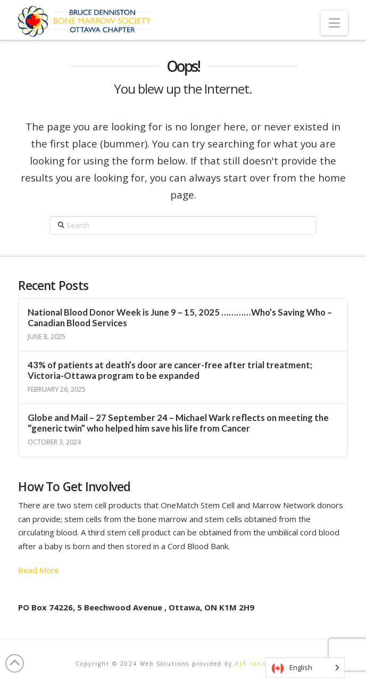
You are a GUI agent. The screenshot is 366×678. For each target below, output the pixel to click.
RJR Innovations (263, 663)
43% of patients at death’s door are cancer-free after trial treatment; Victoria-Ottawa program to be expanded (170, 370)
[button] (334, 23)
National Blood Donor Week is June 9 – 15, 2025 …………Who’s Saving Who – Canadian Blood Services (180, 318)
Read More (38, 570)
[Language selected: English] (305, 667)
